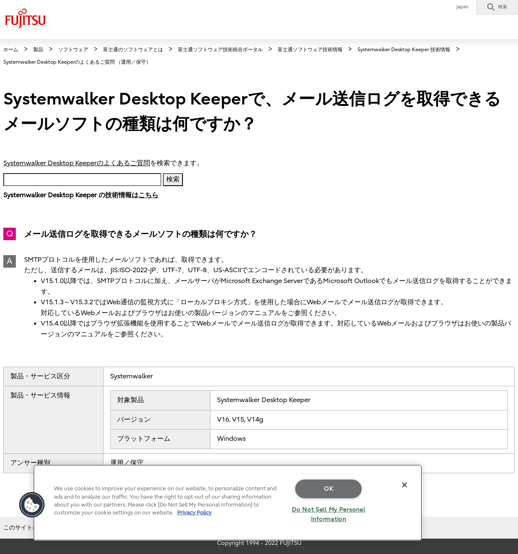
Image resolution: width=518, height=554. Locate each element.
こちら (148, 195)
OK (328, 488)
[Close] (404, 485)
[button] (497, 7)
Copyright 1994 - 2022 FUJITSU (259, 543)
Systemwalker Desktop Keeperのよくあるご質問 (76, 163)
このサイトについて (29, 527)
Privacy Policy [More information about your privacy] (194, 512)
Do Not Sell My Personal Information (328, 514)
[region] (227, 503)
